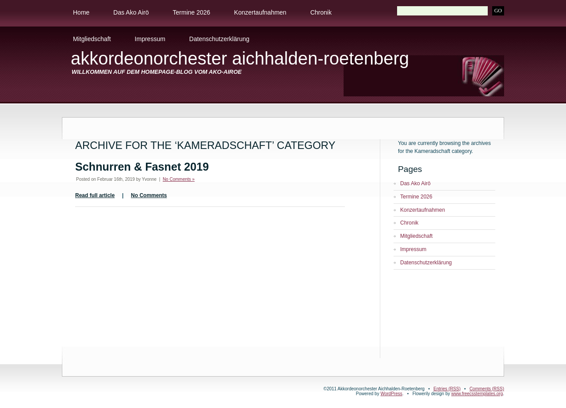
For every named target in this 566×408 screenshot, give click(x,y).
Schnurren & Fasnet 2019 (142, 166)
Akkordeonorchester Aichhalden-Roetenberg (240, 58)
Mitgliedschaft (92, 38)
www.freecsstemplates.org (477, 393)
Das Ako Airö (131, 12)
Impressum (150, 38)
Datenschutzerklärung (219, 38)
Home (81, 12)
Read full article (95, 195)
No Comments (149, 195)
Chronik (321, 12)
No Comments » (179, 179)
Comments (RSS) (487, 388)
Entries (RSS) (446, 388)
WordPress (391, 393)
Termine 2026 (191, 12)
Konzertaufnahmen (260, 12)
